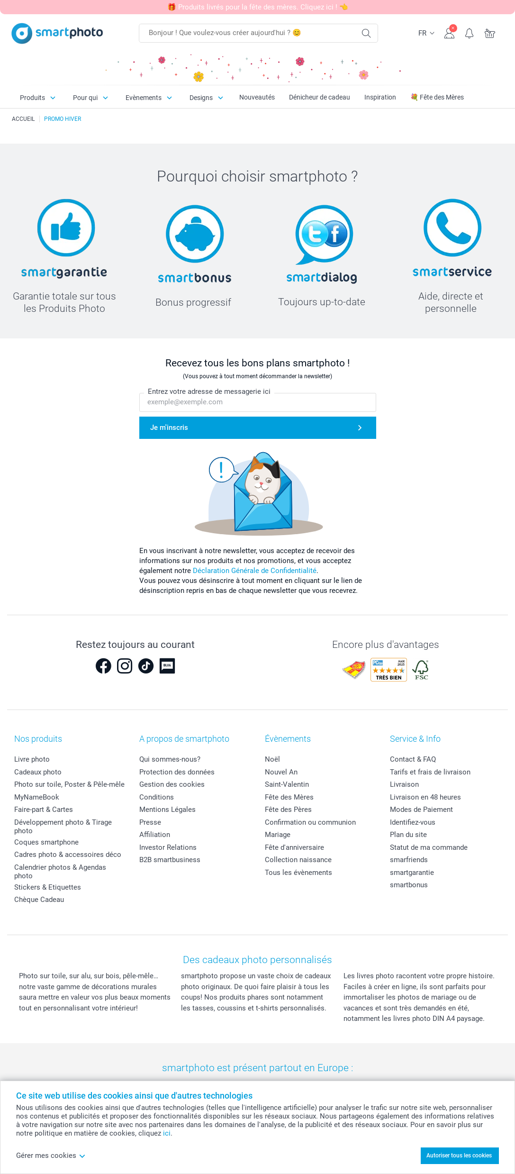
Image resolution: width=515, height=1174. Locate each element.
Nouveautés (257, 97)
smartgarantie (412, 872)
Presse (150, 822)
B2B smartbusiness (169, 859)
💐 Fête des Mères (437, 97)
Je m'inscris (169, 427)
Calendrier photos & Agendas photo (60, 871)
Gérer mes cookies (51, 1155)
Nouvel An (281, 772)
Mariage (277, 834)
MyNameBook (36, 797)
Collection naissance (298, 859)
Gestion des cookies (172, 784)
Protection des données (177, 772)
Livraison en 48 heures (425, 797)
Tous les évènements (298, 872)
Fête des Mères (289, 797)
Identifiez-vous (412, 822)
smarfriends (409, 859)
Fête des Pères (288, 809)
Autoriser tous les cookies (459, 1155)
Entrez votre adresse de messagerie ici (209, 392)
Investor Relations (168, 847)
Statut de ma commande (429, 847)
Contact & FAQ (413, 759)
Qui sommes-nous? (169, 759)
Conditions (156, 797)
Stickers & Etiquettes (47, 887)
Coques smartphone (46, 842)
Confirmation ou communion (310, 822)
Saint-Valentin (287, 784)
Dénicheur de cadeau (319, 97)
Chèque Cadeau (39, 899)
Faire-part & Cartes (43, 809)
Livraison (404, 784)
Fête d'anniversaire (294, 847)
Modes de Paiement (421, 809)
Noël (272, 759)
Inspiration (380, 97)
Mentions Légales (167, 809)
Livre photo (32, 759)
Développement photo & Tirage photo (63, 826)
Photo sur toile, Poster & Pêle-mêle (69, 784)
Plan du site (408, 834)
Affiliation (154, 834)
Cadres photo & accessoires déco (67, 854)
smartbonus (409, 885)
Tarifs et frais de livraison (430, 772)
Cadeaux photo (38, 772)
